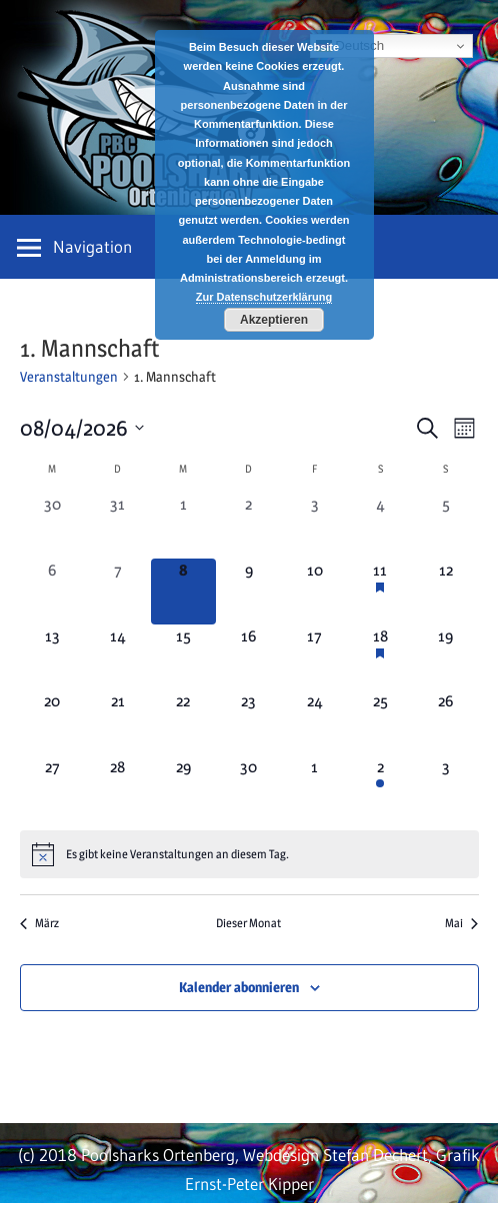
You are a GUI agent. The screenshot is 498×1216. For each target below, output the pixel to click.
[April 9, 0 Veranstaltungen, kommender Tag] (249, 591)
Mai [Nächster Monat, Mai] (461, 922)
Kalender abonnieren (239, 986)
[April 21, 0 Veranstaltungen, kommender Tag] (118, 722)
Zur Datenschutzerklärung (264, 297)
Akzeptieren (274, 320)
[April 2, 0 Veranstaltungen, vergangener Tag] (249, 526)
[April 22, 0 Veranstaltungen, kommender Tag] (184, 722)
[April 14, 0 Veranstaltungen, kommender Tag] (118, 657)
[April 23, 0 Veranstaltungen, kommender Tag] (249, 722)
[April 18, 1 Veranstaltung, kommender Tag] (380, 657)
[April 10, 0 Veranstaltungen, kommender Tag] (315, 591)
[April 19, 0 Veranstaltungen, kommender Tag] (446, 657)
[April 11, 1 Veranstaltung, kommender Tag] (380, 591)
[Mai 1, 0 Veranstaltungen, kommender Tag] (315, 788)
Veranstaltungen (69, 376)
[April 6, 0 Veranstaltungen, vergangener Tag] (53, 591)
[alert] (249, 854)
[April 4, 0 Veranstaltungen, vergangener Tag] (380, 526)
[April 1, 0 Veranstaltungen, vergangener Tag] (184, 526)
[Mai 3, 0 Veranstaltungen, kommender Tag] (446, 788)
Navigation (92, 246)
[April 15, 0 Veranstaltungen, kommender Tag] (184, 657)
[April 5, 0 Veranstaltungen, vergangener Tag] (446, 526)
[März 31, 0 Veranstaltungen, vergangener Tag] (118, 526)
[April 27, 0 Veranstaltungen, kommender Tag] (53, 788)
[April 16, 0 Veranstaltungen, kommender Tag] (249, 657)
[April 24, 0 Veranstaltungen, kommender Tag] (315, 722)
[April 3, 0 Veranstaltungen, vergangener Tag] (315, 526)
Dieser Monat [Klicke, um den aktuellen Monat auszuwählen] (248, 922)
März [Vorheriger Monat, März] (39, 922)
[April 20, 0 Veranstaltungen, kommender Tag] (53, 722)
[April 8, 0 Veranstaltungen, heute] (184, 591)
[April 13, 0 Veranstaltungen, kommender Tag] (53, 657)
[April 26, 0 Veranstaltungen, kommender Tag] (446, 722)
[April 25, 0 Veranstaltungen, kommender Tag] (380, 722)
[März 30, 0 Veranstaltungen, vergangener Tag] (53, 526)
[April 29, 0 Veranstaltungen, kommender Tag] (184, 788)
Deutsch (350, 46)
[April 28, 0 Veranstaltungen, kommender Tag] (118, 788)
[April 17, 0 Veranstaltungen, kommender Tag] (315, 657)
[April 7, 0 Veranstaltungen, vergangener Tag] (118, 591)
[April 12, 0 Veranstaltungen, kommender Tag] (446, 591)
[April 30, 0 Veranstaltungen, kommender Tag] (249, 788)
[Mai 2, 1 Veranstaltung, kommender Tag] (380, 788)
